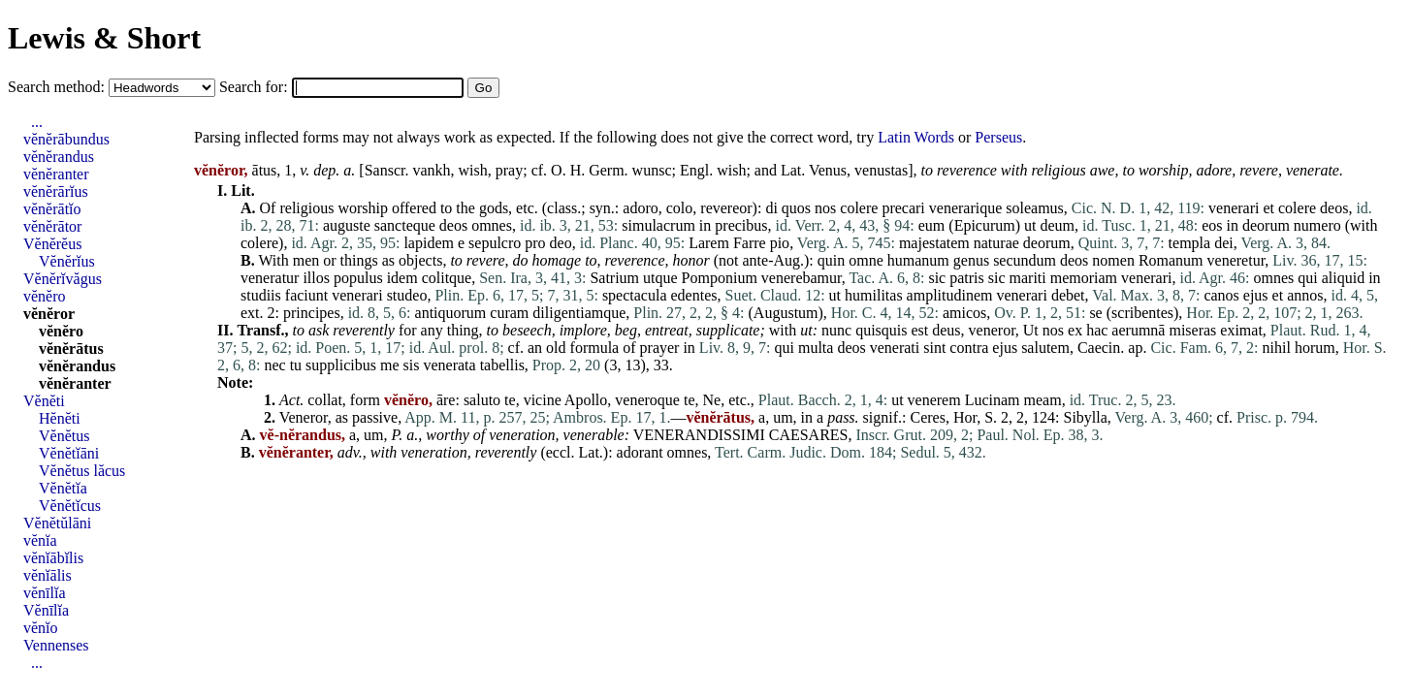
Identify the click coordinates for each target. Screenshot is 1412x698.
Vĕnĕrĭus (67, 261)
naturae (996, 243)
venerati (895, 347)
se (1095, 312)
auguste (346, 225)
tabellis (502, 365)
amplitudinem (950, 295)
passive (375, 417)
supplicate (728, 330)
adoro (640, 208)
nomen (1113, 260)
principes (311, 312)
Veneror (303, 417)
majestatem (934, 243)
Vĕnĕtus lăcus (82, 470)
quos (796, 208)
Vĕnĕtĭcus (70, 505)
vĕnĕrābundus (66, 139)
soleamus (1035, 208)
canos (1220, 295)
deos (1334, 208)
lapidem (428, 243)
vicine (543, 400)
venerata (449, 365)
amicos (964, 312)
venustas (881, 170)
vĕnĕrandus (58, 156)
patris (966, 278)
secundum (1024, 260)
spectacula (634, 295)
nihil (1277, 347)
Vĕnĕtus (64, 436)
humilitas (874, 295)
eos (1212, 225)
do (521, 260)
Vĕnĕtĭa (63, 488)
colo (679, 208)
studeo (407, 295)
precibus (741, 225)
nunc (836, 330)
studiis (261, 295)
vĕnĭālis (47, 575)
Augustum (786, 312)
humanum (918, 260)
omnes (491, 225)
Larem (709, 243)
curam (509, 312)
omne (866, 260)
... (37, 121)
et (1268, 208)
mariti (1028, 278)
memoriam (1083, 278)
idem (402, 278)
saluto (482, 400)
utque (660, 278)
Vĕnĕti (44, 401)
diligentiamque (579, 312)
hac (1096, 330)
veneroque (647, 400)
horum (1315, 347)
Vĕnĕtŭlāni (57, 523)
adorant (640, 452)
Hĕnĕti (59, 418)
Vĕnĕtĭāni (69, 453)
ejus (1255, 295)
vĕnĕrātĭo (52, 209)
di (771, 208)
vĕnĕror (49, 313)
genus (971, 260)
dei (1224, 243)
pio (779, 243)
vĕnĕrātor (52, 226)
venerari (1233, 208)
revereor (726, 208)
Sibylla (1085, 417)
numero (1317, 225)
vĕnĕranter (56, 174)
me (390, 365)
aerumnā (1138, 330)
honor (690, 260)
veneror (992, 330)
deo (561, 243)
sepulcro (494, 243)
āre (446, 400)
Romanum (1171, 260)
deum (1058, 225)
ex (1075, 330)
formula (595, 347)
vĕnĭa (40, 540)
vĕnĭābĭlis (53, 558)
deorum (1266, 225)
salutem (1045, 347)
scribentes (1142, 312)
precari (903, 208)
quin (831, 260)
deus (946, 330)
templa (1190, 243)
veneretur (1236, 260)
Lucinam (992, 400)
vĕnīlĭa (44, 593)
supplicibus (340, 365)
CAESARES (809, 435)
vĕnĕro (44, 296)
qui (1307, 278)
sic (937, 278)
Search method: (58, 87)
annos (1305, 295)
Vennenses (56, 645)
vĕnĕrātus (71, 348)
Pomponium (719, 278)
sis (411, 365)
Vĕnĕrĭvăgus (62, 278)
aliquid (1343, 278)
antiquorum (451, 312)
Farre (749, 243)
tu (296, 365)
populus (358, 278)
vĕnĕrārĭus (55, 191)
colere (859, 208)
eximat (1241, 330)
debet (1068, 295)
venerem (934, 400)
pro (535, 243)
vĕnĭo (40, 627)
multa (815, 347)
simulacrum (658, 225)
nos (825, 208)
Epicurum (984, 225)
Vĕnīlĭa (46, 610)
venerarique (966, 208)
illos (316, 278)
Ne (712, 400)
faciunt (306, 295)
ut (1030, 225)
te (510, 400)
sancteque (404, 225)
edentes (694, 295)
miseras (1192, 330)
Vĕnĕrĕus (52, 244)
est (919, 330)
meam (1043, 400)
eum (932, 225)
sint (934, 347)
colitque (447, 278)
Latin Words (916, 137)
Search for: (255, 87)
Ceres (927, 417)
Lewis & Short (104, 37)
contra (968, 347)
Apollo (585, 400)
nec (274, 365)
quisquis (881, 330)
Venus (828, 170)
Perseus (998, 137)
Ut (1031, 330)
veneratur (270, 278)
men (306, 260)
